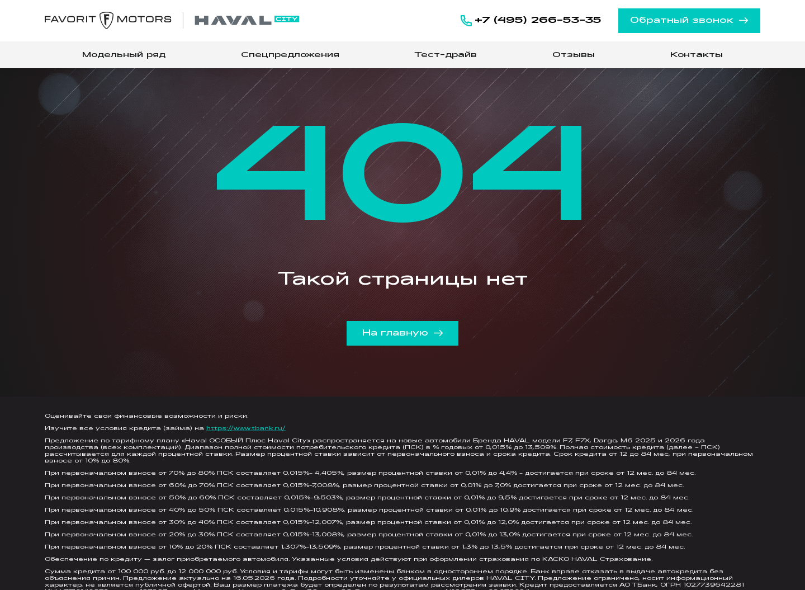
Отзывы (573, 55)
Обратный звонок (689, 21)
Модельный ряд (123, 55)
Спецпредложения (290, 55)
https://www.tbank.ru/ (246, 428)
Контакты (696, 55)
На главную (402, 333)
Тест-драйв (445, 55)
